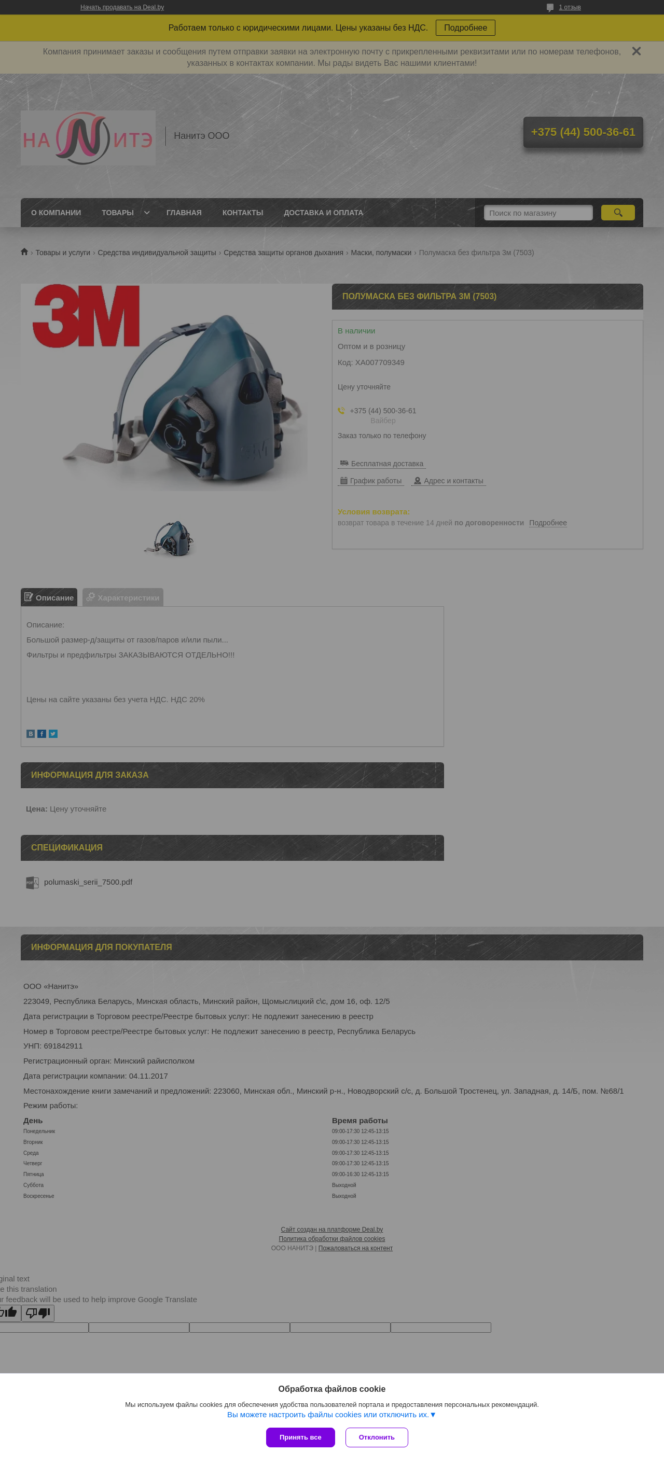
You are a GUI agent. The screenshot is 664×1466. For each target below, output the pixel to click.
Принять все (301, 1437)
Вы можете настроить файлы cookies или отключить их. (328, 1414)
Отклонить (377, 1437)
